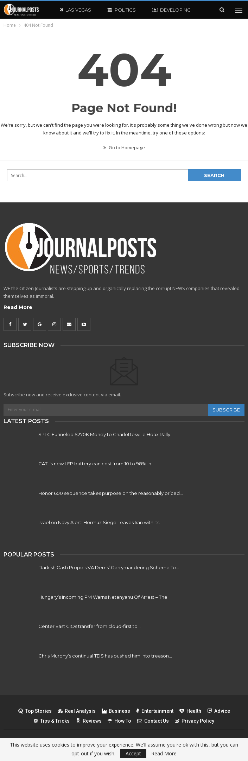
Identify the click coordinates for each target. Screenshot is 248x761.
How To (119, 721)
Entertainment (154, 711)
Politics (121, 10)
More (159, 10)
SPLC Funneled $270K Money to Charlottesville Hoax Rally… (105, 434)
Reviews (89, 721)
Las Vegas (75, 10)
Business (116, 711)
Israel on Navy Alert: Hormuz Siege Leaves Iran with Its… (100, 522)
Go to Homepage (124, 147)
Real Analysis (77, 711)
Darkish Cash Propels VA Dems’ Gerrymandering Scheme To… (108, 567)
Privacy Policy (194, 721)
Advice (218, 711)
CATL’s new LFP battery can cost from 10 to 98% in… (96, 463)
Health (190, 711)
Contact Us (153, 721)
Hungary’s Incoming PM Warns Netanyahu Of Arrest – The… (104, 597)
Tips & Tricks (52, 721)
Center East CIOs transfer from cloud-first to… (89, 626)
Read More (18, 307)
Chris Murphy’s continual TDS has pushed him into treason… (105, 656)
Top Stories (35, 711)
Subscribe (226, 410)
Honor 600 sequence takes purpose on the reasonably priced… (110, 493)
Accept (133, 753)
